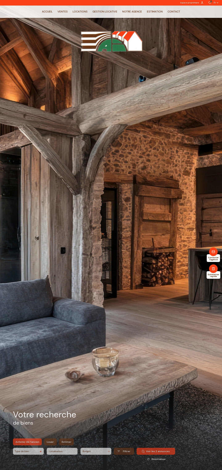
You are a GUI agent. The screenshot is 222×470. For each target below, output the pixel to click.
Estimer (66, 447)
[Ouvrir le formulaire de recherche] (124, 456)
